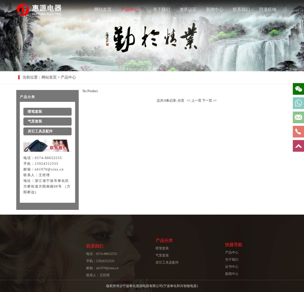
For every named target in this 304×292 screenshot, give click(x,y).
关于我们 (161, 9)
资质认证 (188, 9)
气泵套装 (162, 264)
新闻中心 (214, 9)
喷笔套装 (162, 257)
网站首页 (102, 9)
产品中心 (129, 9)
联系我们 (241, 9)
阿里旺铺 (267, 9)
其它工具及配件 (167, 271)
